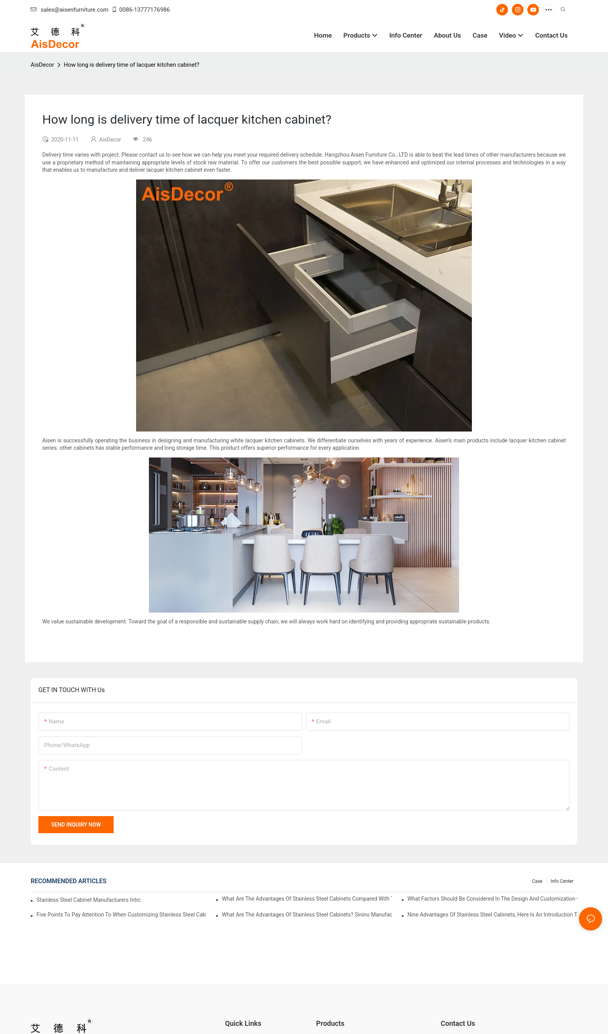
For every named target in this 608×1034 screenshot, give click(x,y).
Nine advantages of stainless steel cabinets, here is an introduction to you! (492, 914)
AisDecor (42, 64)
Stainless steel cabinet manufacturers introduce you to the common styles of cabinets (88, 900)
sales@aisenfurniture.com (70, 9)
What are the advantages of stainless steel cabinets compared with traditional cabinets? (307, 899)
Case (537, 881)
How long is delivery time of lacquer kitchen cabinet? (131, 64)
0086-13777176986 (140, 9)
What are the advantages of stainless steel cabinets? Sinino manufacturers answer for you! (307, 914)
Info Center (562, 881)
